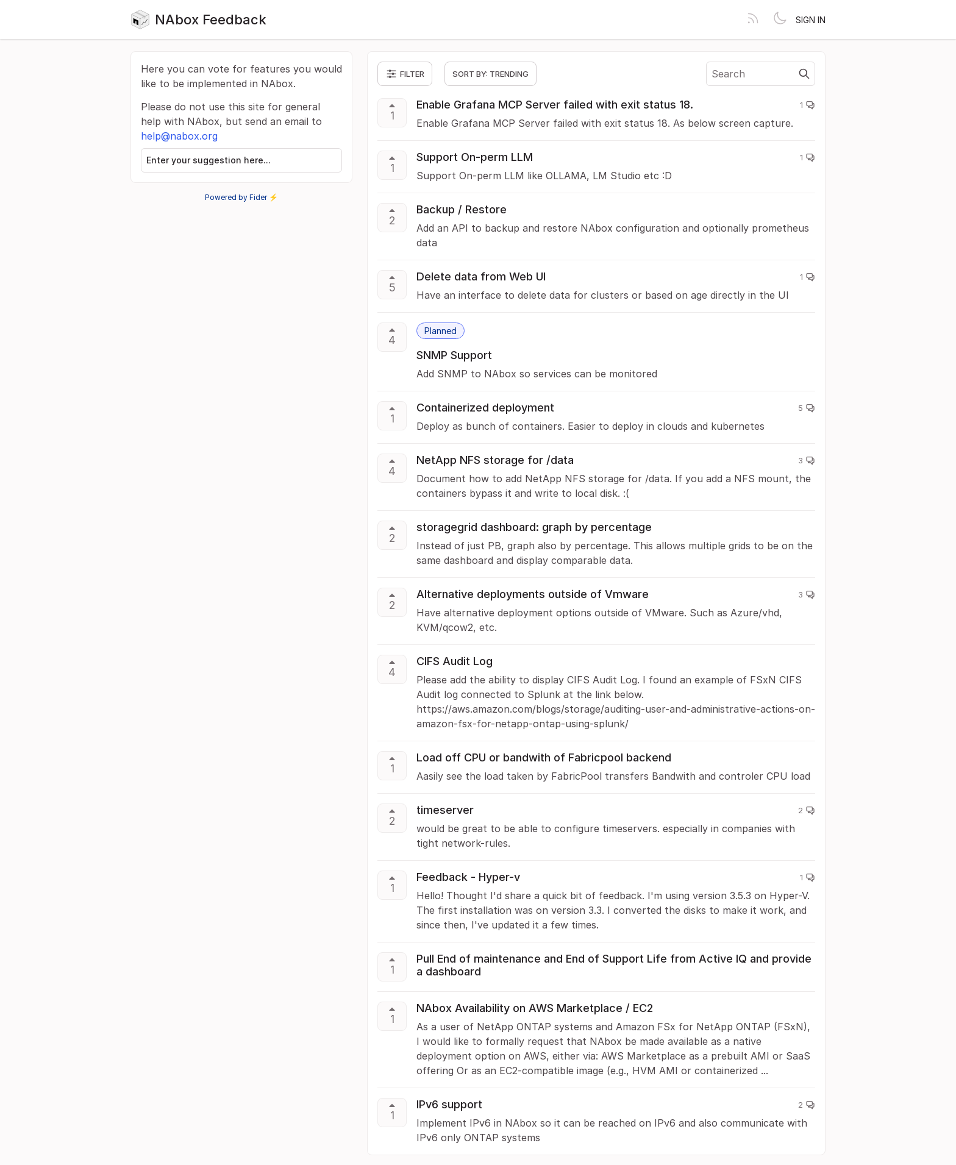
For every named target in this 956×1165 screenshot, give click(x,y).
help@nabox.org (179, 136)
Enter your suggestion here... (208, 160)
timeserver (445, 809)
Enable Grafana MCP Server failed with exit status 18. (554, 104)
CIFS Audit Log (454, 661)
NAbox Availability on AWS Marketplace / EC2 (534, 1008)
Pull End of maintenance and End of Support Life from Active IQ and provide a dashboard (614, 965)
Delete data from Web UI (481, 276)
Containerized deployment (485, 407)
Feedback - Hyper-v (468, 877)
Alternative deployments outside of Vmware (532, 594)
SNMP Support (454, 355)
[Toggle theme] (780, 19)
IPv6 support (449, 1104)
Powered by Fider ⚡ (241, 197)
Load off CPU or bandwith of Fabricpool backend (543, 757)
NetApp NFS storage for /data (495, 460)
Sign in (811, 20)
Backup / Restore (461, 209)
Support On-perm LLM (474, 157)
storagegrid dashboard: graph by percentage (534, 527)
